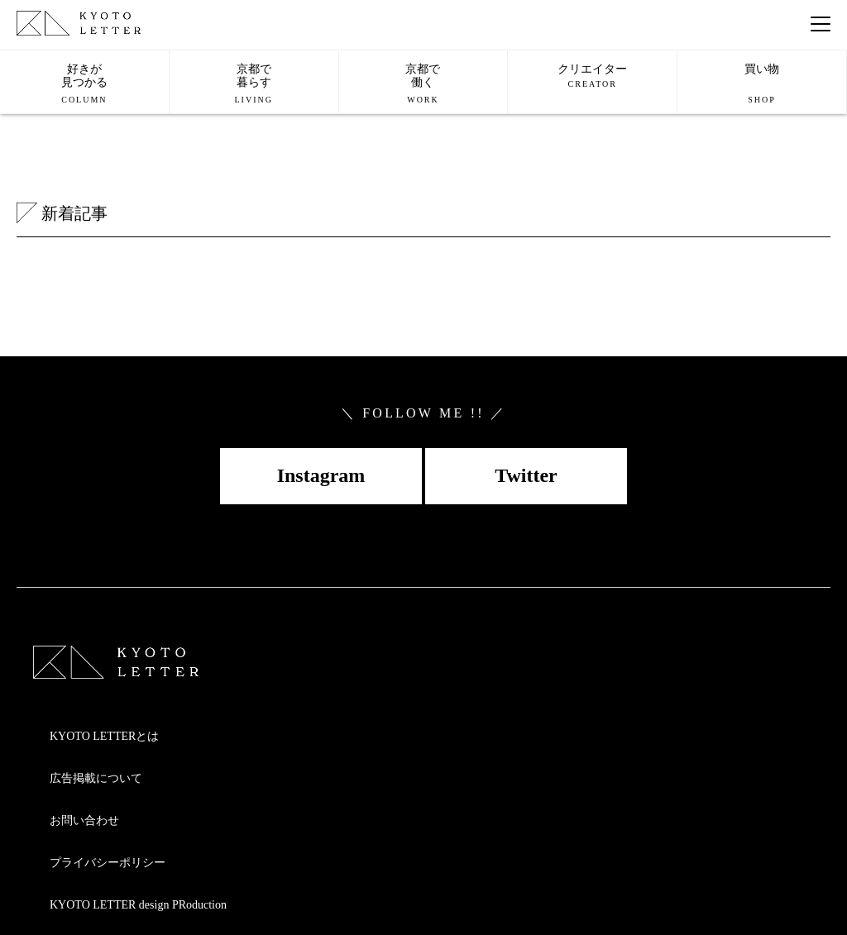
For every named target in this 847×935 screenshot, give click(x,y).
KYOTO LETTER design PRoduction (138, 905)
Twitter (526, 475)
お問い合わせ (84, 820)
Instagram (321, 475)
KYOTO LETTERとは (104, 736)
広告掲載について (96, 778)
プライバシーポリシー (107, 862)
